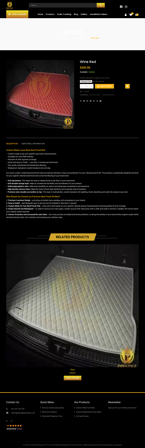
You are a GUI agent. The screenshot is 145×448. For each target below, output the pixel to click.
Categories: (84, 95)
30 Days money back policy (53, 408)
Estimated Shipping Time (52, 416)
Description (12, 144)
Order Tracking (64, 14)
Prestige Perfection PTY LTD (41, 445)
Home (40, 14)
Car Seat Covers (82, 416)
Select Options (72, 378)
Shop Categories (19, 14)
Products (50, 14)
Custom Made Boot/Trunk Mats (88, 412)
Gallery (84, 14)
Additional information (33, 144)
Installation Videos (98, 14)
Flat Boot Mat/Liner (80, 38)
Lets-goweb (117, 445)
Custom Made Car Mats (85, 408)
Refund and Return (49, 412)
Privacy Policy (76, 445)
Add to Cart (106, 86)
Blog (76, 14)
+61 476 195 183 (17, 409)
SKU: (81, 91)
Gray (72, 369)
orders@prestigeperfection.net (22, 413)
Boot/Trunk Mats (61, 38)
